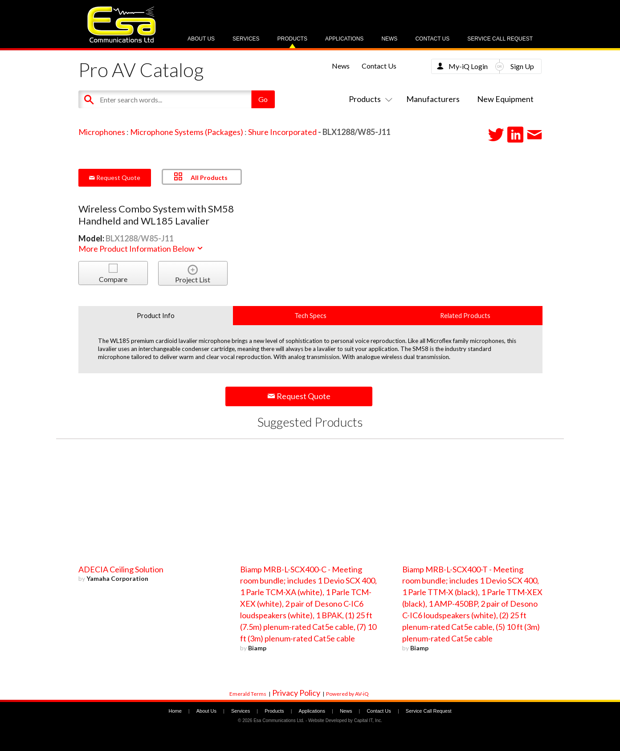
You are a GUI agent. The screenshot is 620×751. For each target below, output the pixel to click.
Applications (344, 39)
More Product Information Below (141, 248)
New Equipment (505, 99)
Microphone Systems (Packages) (186, 132)
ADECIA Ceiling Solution (120, 569)
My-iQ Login (468, 66)
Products (292, 39)
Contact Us (432, 39)
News (389, 39)
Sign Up (522, 66)
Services (245, 39)
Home (174, 711)
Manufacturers (433, 99)
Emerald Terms (247, 693)
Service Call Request (500, 39)
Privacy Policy (296, 693)
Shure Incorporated (282, 132)
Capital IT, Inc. (368, 720)
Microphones (101, 132)
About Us (201, 39)
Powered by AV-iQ (347, 693)
